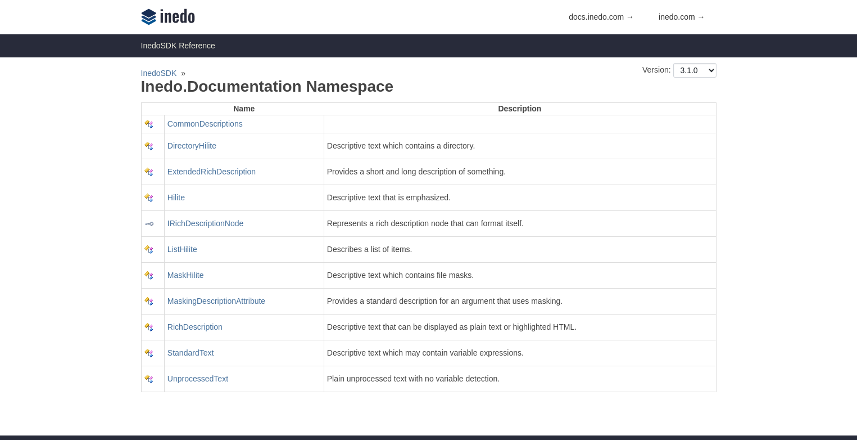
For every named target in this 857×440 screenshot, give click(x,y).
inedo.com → (682, 16)
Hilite (176, 197)
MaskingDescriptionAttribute (216, 301)
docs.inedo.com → (601, 16)
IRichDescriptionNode (205, 223)
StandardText (190, 352)
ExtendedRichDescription (211, 171)
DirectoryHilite (191, 145)
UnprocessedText (197, 378)
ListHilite (182, 249)
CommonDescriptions (205, 123)
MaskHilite (185, 275)
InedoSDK (159, 73)
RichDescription (195, 326)
